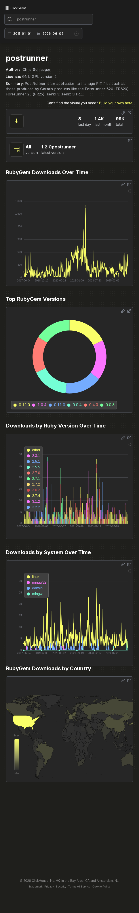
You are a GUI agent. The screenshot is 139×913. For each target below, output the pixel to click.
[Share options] (123, 113)
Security (61, 886)
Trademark (36, 886)
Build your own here (115, 103)
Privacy (49, 886)
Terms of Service (79, 886)
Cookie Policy (101, 886)
